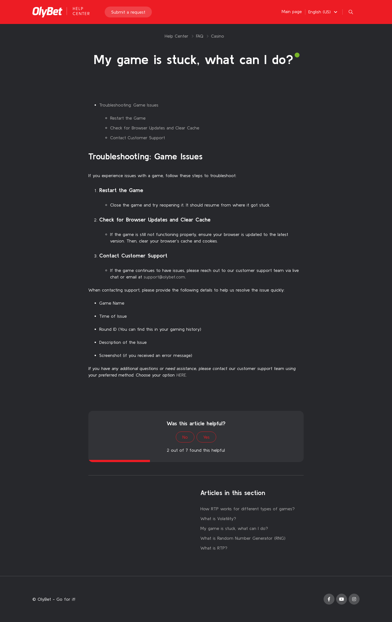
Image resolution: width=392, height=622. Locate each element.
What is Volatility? (218, 518)
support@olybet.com (164, 276)
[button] (323, 11)
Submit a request (128, 12)
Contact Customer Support (137, 137)
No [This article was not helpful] (185, 437)
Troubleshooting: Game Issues (128, 104)
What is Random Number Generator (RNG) (242, 538)
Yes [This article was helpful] (206, 437)
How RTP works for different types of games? (247, 508)
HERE (181, 374)
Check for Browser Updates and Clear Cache (154, 127)
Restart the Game (128, 118)
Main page (292, 11)
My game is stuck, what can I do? (234, 528)
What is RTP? (213, 547)
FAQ (199, 36)
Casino (217, 36)
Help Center (176, 36)
